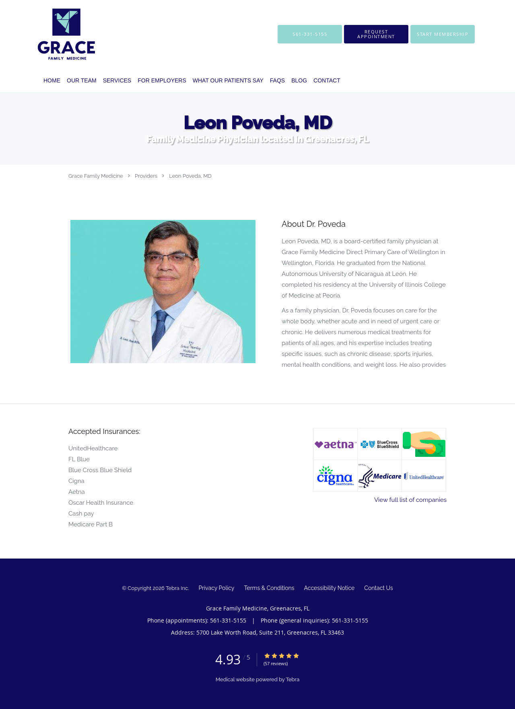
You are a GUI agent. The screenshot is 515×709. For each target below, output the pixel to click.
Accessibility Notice (329, 588)
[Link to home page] (54, 34)
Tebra (292, 679)
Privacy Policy (217, 588)
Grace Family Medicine (95, 176)
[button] (376, 34)
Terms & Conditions (269, 588)
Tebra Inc (177, 588)
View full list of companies (410, 499)
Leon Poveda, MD (190, 176)
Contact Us (378, 588)
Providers (146, 176)
